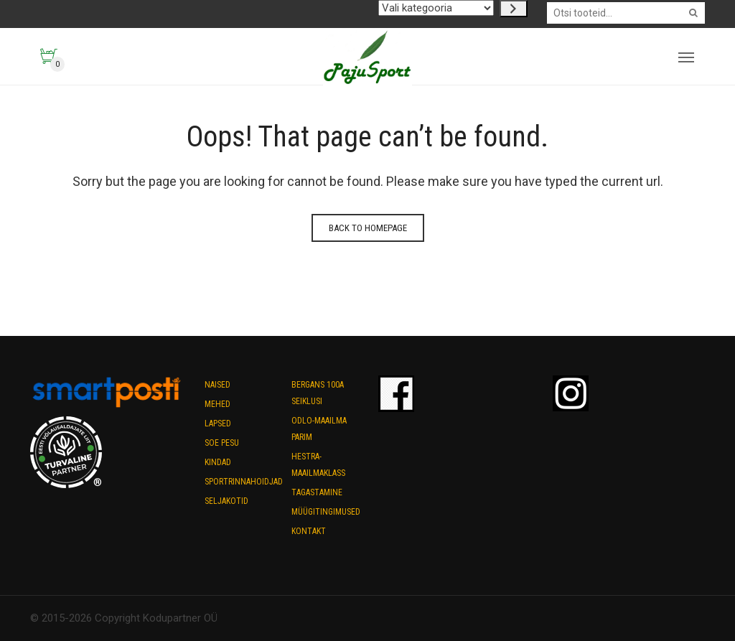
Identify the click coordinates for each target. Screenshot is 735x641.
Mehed (217, 404)
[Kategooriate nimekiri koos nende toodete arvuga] (436, 8)
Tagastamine (316, 492)
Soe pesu (222, 443)
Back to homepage (368, 228)
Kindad (218, 462)
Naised (217, 385)
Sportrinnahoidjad (244, 482)
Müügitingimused (325, 512)
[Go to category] (514, 8)
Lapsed (218, 423)
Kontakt (308, 531)
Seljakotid (226, 501)
